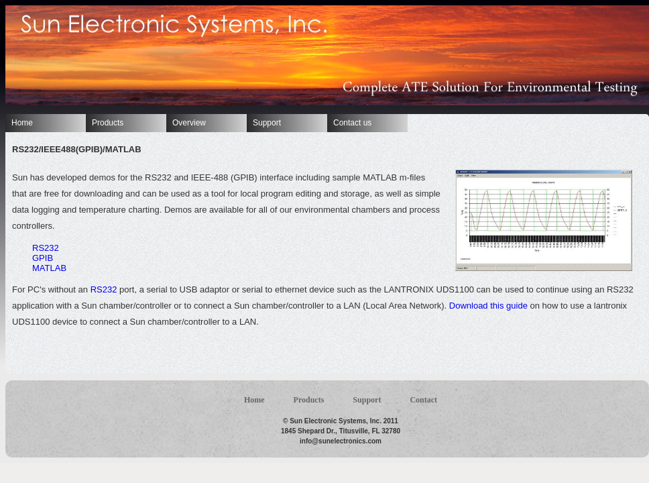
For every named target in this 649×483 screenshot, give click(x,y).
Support (267, 122)
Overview (189, 122)
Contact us (352, 122)
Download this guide (488, 306)
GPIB (42, 258)
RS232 (45, 248)
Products (107, 122)
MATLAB (49, 268)
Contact (423, 400)
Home (22, 122)
